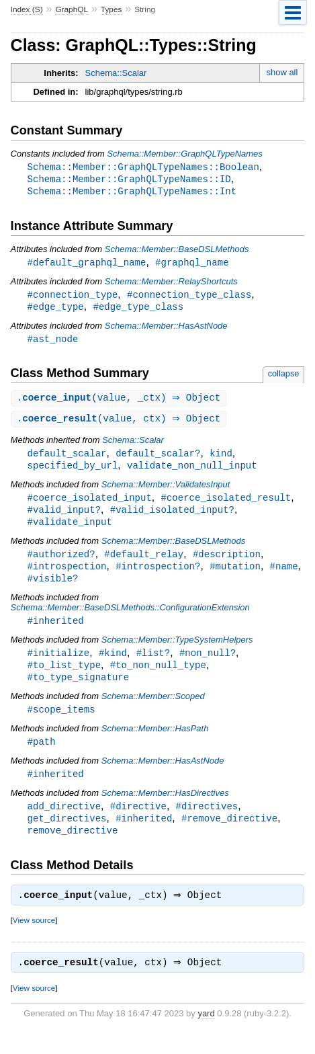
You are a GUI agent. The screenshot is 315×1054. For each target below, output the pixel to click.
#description (227, 563)
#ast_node (53, 343)
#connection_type (73, 297)
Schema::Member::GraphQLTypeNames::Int (132, 192)
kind (221, 459)
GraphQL (71, 9)
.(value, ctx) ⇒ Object (120, 424)
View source (34, 939)
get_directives (67, 835)
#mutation (235, 576)
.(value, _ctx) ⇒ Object (120, 403)
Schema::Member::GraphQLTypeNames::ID (129, 179)
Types (111, 9)
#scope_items (61, 723)
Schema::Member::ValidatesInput (165, 492)
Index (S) (27, 9)
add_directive (64, 822)
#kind (113, 665)
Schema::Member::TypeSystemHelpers (177, 652)
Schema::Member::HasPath (155, 743)
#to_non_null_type (158, 678)
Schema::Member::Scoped (153, 710)
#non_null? (207, 665)
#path (42, 756)
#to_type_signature (79, 690)
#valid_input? (64, 518)
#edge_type (56, 310)
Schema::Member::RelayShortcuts (171, 284)
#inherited (56, 632)
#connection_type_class (189, 297)
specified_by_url (73, 472)
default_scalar (67, 459)
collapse (284, 378)
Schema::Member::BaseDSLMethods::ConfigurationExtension (130, 619)
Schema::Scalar (116, 73)
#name (284, 576)
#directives (207, 822)
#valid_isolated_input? (172, 518)
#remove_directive (229, 835)
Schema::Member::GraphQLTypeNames (184, 154)
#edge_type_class (138, 310)
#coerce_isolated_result (226, 505)
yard (205, 1034)
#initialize (59, 665)
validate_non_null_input (192, 472)
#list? (153, 665)
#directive (138, 822)
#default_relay (143, 563)
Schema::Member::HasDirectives (165, 809)
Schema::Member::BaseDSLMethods (177, 251)
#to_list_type (64, 678)
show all (282, 72)
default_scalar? (158, 459)
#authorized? (61, 563)
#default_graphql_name (87, 264)
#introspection (67, 576)
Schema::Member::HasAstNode (166, 330)
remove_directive (73, 848)
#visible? (53, 589)
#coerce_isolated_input (90, 505)
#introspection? (158, 576)
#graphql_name (191, 264)
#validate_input (70, 530)
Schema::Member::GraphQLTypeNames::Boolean (143, 167)
